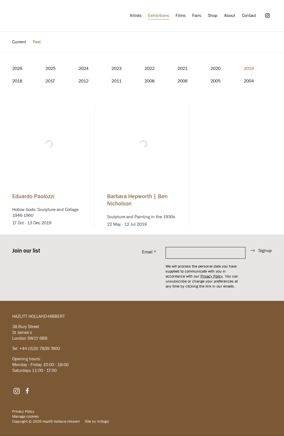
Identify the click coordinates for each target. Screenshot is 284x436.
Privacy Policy (212, 276)
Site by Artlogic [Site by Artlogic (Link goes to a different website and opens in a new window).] (97, 421)
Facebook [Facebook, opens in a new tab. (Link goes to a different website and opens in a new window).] (27, 391)
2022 (149, 68)
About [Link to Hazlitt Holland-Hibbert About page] (229, 15)
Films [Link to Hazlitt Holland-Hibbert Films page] (181, 15)
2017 (50, 81)
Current (19, 42)
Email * (149, 252)
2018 (17, 81)
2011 (116, 81)
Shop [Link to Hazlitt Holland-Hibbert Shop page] (212, 15)
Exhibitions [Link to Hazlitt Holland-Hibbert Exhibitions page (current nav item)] (158, 15)
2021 (182, 68)
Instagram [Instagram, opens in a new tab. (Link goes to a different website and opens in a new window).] (267, 15)
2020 (215, 68)
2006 (182, 81)
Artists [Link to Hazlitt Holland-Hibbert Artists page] (135, 15)
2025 (50, 68)
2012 (83, 81)
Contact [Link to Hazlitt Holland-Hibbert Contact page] (249, 15)
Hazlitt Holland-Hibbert (48, 15)
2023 (116, 68)
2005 (215, 81)
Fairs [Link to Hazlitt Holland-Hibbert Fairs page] (196, 15)
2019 (249, 68)
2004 (249, 81)
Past (37, 42)
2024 (83, 68)
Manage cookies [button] (25, 416)
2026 (17, 68)
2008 (149, 81)
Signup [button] (265, 250)
